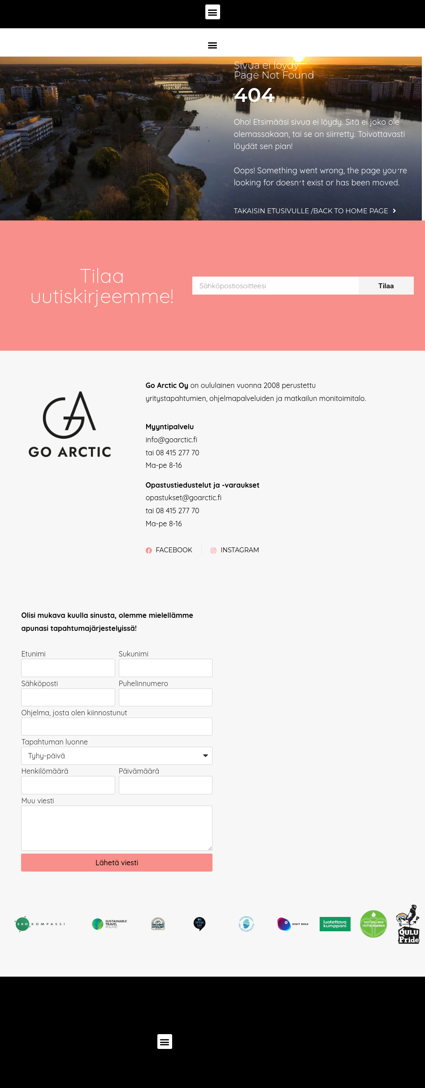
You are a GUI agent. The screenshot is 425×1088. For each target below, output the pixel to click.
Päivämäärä (139, 771)
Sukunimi (133, 654)
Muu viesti (37, 801)
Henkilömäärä (44, 771)
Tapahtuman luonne (54, 742)
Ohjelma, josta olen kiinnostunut (74, 713)
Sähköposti (39, 684)
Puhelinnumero (144, 684)
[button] (212, 11)
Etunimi (33, 654)
